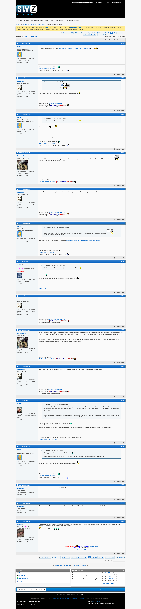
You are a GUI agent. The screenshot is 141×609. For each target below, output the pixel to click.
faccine (106, 575)
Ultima (103, 34)
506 (118, 33)
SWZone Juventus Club (31, 37)
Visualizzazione (118, 40)
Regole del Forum (108, 584)
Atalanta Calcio (81, 549)
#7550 (122, 189)
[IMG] (109, 577)
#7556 (122, 400)
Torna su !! (32, 604)
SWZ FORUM (23, 20)
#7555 (122, 366)
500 (98, 33)
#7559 (122, 503)
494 (94, 33)
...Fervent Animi (88, 546)
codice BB (106, 573)
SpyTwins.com (21, 604)
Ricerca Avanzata (72, 20)
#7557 (122, 446)
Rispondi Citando (119, 74)
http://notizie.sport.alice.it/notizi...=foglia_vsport (73, 48)
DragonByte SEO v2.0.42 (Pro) (61, 598)
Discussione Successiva (78, 565)
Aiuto (107, 2)
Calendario (38, 20)
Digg (20, 573)
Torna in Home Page (95, 589)
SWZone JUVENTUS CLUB (48, 439)
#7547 (122, 78)
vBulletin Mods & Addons (77, 598)
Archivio (104, 589)
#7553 (122, 296)
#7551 (122, 223)
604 (95, 34)
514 (88, 34)
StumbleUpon (23, 578)
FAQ (31, 20)
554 (91, 34)
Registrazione (116, 2)
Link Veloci (60, 20)
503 (108, 33)
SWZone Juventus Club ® (56, 103)
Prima (76, 33)
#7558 (122, 485)
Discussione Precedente (62, 565)
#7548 (122, 114)
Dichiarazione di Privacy (114, 589)
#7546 (122, 43)
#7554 (122, 330)
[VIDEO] (110, 579)
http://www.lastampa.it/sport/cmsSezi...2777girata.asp (83, 240)
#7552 (122, 261)
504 (111, 33)
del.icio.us (22, 576)
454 (91, 33)
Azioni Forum (48, 20)
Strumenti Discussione (106, 40)
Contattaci (87, 589)
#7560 (122, 521)
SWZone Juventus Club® (47, 68)
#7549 (122, 152)
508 (84, 34)
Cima (123, 561)
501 (101, 33)
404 (87, 33)
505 (115, 33)
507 (121, 33)
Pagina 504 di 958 (68, 33)
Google (21, 581)
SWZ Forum (96, 601)
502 (104, 33)
